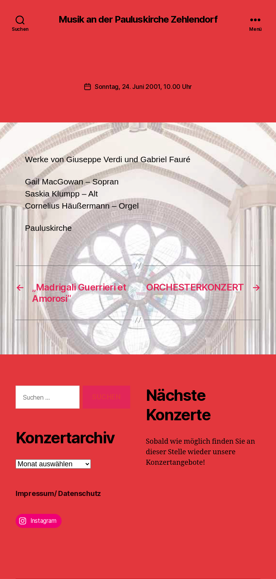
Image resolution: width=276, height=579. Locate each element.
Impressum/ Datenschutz (58, 493)
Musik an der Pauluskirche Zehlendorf (137, 19)
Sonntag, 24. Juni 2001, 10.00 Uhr (143, 86)
